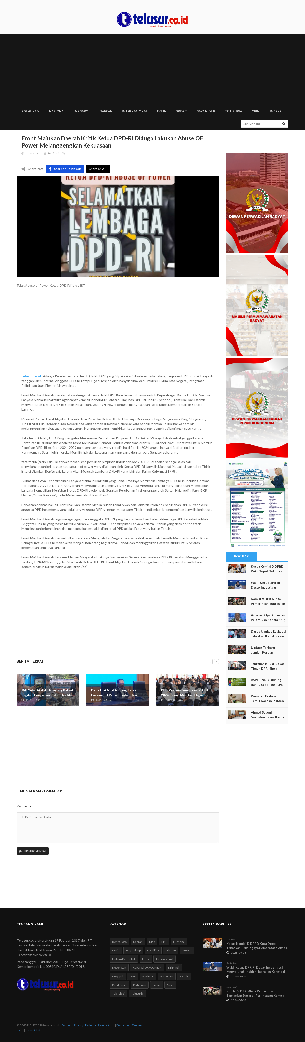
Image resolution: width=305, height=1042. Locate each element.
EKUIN (162, 111)
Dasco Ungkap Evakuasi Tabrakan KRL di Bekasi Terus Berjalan (268, 636)
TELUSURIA (233, 111)
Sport (170, 985)
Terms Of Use (34, 1030)
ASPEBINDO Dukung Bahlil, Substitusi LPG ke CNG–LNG (267, 684)
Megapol (117, 976)
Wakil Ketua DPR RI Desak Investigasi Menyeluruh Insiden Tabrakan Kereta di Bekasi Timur (256, 971)
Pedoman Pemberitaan (99, 1025)
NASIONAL (57, 111)
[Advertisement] (152, 69)
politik (156, 985)
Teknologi (118, 993)
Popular (241, 556)
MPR (133, 976)
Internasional (164, 959)
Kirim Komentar (32, 851)
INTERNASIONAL (134, 111)
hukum (187, 950)
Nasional (148, 976)
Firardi (55, 153)
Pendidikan (119, 985)
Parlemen (166, 976)
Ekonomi (179, 942)
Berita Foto (119, 942)
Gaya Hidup (133, 950)
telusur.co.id (31, 376)
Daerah (137, 942)
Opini (256, 111)
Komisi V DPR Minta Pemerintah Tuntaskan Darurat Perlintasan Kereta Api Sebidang (255, 995)
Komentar (24, 806)
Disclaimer (123, 1025)
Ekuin (115, 950)
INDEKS (275, 111)
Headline (153, 950)
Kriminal (173, 967)
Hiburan (171, 950)
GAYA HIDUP (205, 111)
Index (145, 959)
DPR (164, 942)
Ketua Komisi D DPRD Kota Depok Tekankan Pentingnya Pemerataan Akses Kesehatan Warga (256, 948)
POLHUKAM (30, 111)
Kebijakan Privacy (72, 1025)
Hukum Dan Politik (124, 959)
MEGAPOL (82, 111)
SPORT (181, 111)
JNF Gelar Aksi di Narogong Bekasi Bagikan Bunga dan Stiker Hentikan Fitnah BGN (47, 694)
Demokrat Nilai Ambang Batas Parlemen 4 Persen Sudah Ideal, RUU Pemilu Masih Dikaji (114, 694)
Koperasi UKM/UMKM (147, 967)
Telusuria (137, 993)
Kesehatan (119, 967)
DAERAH (106, 111)
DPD (152, 942)
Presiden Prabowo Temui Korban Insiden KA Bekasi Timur (267, 701)
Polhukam (139, 985)
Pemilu (184, 976)
